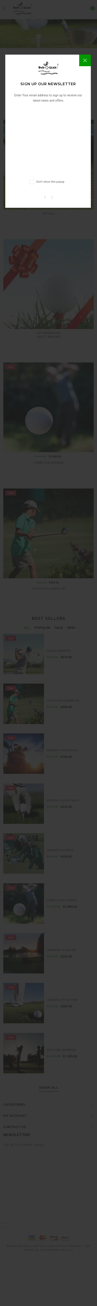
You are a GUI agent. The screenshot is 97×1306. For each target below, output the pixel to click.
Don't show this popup (50, 181)
